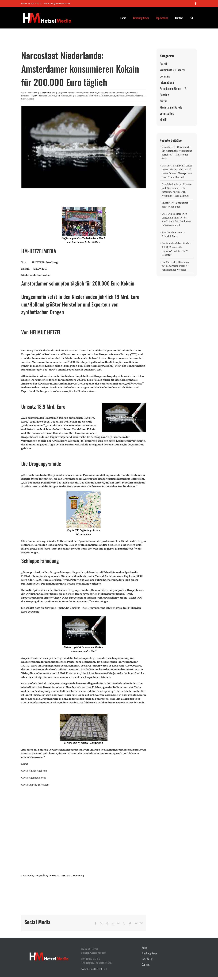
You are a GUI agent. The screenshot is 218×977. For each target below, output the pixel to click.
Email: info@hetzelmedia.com (57, 3)
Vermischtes (121, 93)
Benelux (71, 93)
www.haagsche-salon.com (35, 784)
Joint (91, 96)
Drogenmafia (82, 96)
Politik (101, 93)
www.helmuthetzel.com (34, 770)
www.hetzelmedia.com (33, 777)
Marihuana (120, 96)
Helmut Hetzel (31, 93)
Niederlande (140, 96)
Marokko (130, 96)
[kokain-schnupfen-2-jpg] (83, 147)
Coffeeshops (41, 96)
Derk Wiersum (62, 96)
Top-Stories (110, 93)
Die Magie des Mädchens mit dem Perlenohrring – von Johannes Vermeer (175, 265)
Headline (93, 93)
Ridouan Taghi (27, 99)
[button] (192, 17)
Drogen (72, 96)
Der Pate (51, 96)
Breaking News (82, 93)
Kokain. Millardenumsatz (104, 96)
